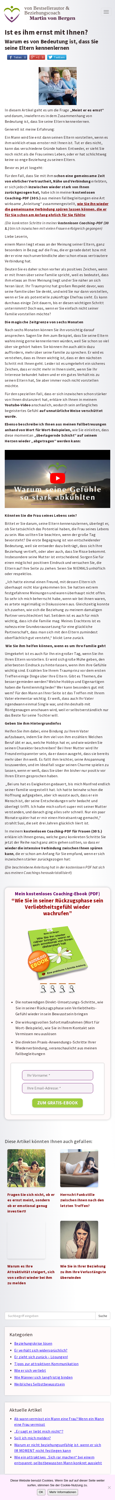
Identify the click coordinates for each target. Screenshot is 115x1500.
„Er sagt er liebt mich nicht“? (38, 1431)
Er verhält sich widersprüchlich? (41, 1350)
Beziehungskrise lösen (33, 1343)
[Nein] (109, 1487)
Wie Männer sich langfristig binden (43, 1377)
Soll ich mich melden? (32, 1438)
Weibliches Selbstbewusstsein (39, 1384)
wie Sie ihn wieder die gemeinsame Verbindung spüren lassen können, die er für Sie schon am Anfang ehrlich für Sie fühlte (56, 209)
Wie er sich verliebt (30, 1370)
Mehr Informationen (63, 1492)
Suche (102, 1316)
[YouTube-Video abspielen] (57, 478)
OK (41, 1492)
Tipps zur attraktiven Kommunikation (46, 1364)
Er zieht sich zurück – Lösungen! (41, 1357)
